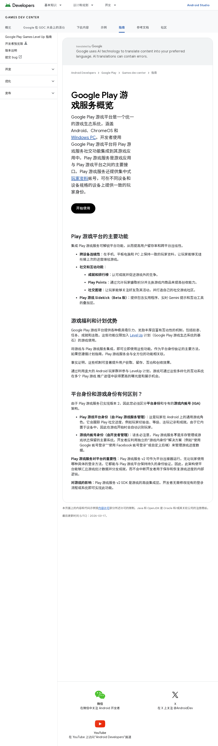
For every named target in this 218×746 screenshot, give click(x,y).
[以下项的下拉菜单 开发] (117, 5)
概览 (8, 27)
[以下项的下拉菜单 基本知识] (62, 5)
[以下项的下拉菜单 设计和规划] (94, 5)
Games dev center (22, 17)
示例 (104, 27)
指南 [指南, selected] (122, 27)
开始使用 (83, 208)
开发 (108, 5)
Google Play (108, 73)
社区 (164, 27)
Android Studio (198, 5)
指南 (154, 73)
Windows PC (83, 137)
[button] (25, 69)
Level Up (136, 335)
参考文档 (143, 27)
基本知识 (50, 5)
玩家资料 (79, 178)
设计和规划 (80, 5)
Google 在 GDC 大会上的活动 (44, 27)
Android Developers (83, 73)
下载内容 (83, 27)
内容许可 (103, 508)
